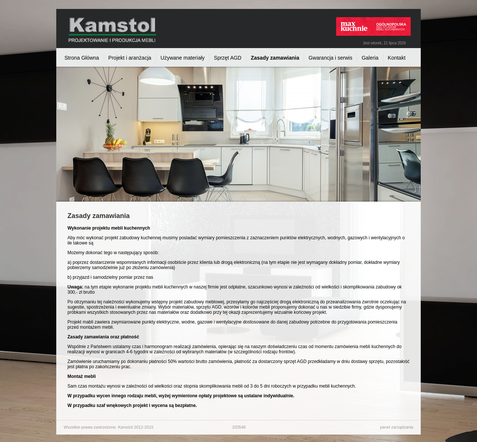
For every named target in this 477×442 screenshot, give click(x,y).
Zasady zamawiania (275, 58)
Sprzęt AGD (227, 58)
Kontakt (396, 58)
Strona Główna (81, 58)
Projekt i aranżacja (129, 58)
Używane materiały (183, 58)
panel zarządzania (396, 427)
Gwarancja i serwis (330, 58)
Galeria (369, 58)
